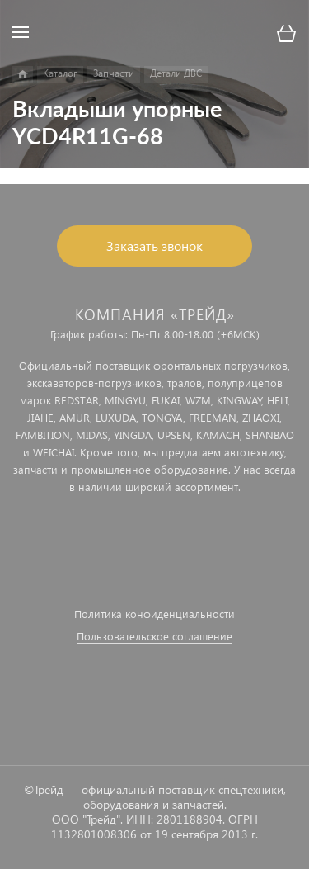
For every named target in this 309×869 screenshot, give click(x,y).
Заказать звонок (154, 245)
